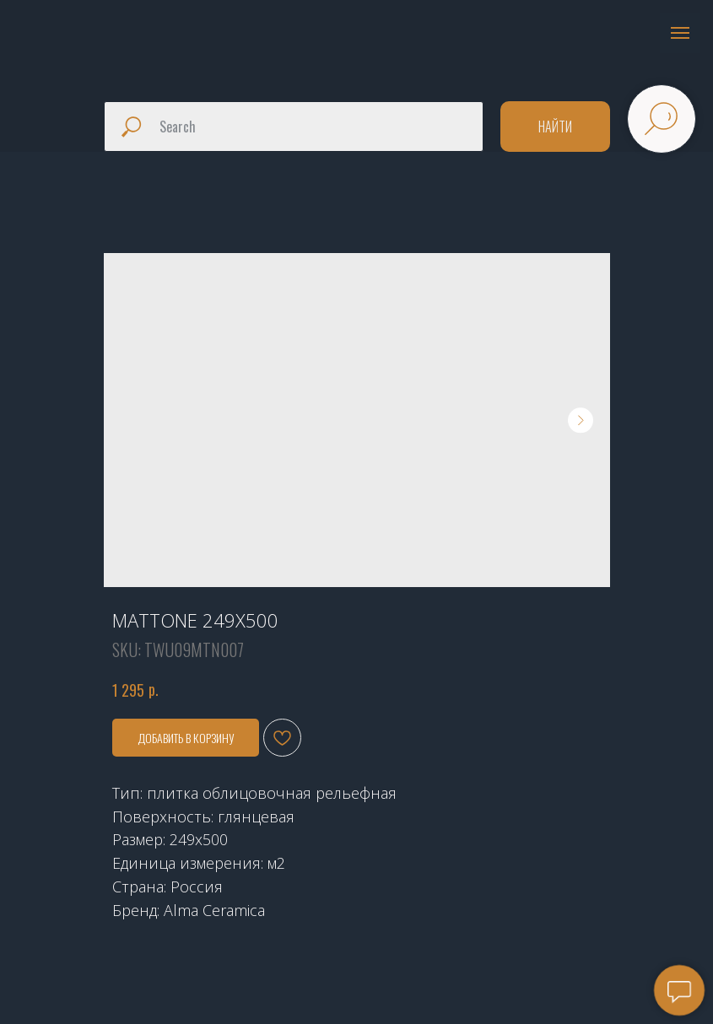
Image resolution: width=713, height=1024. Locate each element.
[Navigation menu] (680, 33)
